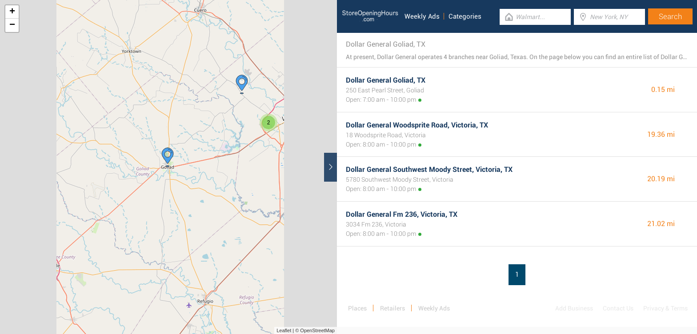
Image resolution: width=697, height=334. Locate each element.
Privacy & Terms (665, 308)
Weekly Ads (422, 16)
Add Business (574, 308)
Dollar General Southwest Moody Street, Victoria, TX (429, 169)
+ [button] (12, 12)
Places (357, 308)
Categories (465, 16)
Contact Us (618, 308)
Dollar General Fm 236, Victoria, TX (401, 214)
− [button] (12, 25)
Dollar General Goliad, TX (385, 80)
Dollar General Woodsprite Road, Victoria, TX (417, 125)
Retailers (392, 308)
